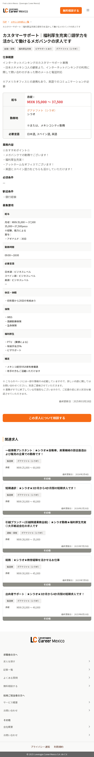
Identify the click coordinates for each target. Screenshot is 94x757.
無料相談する (71, 10)
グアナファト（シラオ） (42, 110)
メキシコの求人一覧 (20, 21)
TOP (5, 21)
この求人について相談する (47, 418)
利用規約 (58, 746)
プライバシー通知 (40, 746)
